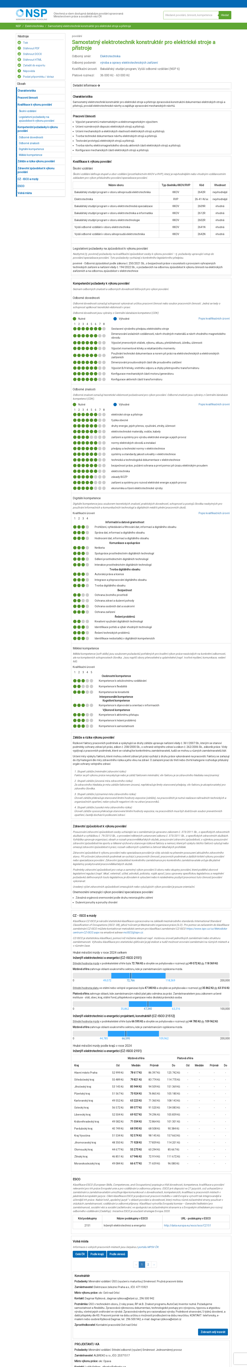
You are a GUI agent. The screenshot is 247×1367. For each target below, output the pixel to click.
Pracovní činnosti (28, 97)
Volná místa (25, 193)
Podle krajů (97, 1254)
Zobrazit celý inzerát (213, 1332)
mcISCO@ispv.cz (133, 932)
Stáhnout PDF (28, 48)
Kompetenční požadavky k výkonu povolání (38, 129)
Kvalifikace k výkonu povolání (35, 104)
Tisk (23, 42)
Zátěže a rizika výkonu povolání (36, 161)
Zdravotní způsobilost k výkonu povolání (36, 170)
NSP (18, 26)
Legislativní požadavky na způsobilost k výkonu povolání (36, 118)
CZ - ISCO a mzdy (28, 179)
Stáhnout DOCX (30, 54)
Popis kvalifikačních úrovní (214, 318)
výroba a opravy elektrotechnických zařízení (129, 62)
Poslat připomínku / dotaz (36, 76)
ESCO (21, 186)
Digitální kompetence (31, 149)
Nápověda (26, 71)
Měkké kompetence (30, 154)
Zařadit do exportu (31, 65)
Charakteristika (27, 90)
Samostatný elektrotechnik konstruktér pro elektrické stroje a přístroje (89, 26)
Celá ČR (80, 1254)
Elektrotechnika (34, 26)
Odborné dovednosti (31, 137)
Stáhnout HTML (30, 59)
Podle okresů (117, 1254)
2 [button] (148, 1264)
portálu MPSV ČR (148, 1247)
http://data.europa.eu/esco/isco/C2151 (187, 1225)
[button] (136, 1264)
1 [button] (142, 1264)
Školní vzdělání (27, 111)
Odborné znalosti (29, 143)
